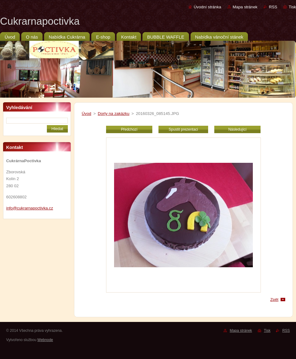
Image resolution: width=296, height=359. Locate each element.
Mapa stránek (245, 7)
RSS (273, 7)
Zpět (274, 299)
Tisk (292, 7)
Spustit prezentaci (183, 129)
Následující (237, 129)
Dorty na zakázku (114, 113)
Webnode (45, 340)
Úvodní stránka (207, 7)
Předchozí (129, 129)
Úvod (86, 113)
